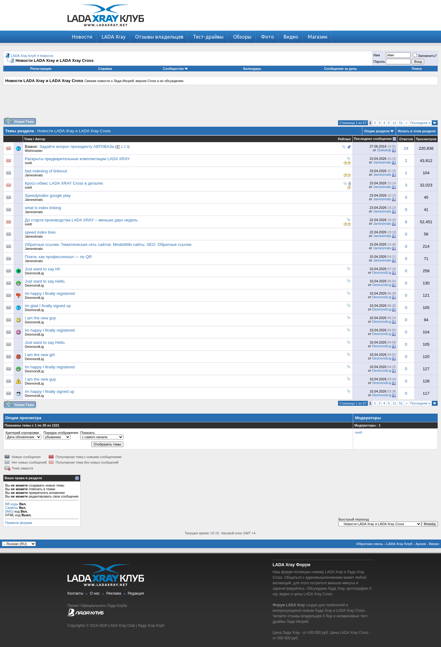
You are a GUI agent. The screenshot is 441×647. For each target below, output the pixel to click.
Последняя (420, 123)
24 (406, 148)
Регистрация (40, 68)
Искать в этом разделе (417, 131)
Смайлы (11, 508)
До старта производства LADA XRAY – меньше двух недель (81, 220)
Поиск (417, 68)
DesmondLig (34, 273)
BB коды (11, 504)
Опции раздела (377, 131)
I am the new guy (40, 318)
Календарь (252, 68)
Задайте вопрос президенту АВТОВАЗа (76, 146)
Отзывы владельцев (159, 36)
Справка (105, 68)
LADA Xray (114, 36)
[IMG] (9, 511)
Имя (376, 55)
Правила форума (18, 523)
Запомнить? (425, 56)
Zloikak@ (384, 150)
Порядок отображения (60, 432)
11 (394, 123)
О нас (95, 593)
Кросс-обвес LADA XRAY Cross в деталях (64, 183)
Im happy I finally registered (50, 293)
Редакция (136, 593)
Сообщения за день (340, 68)
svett (28, 163)
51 (401, 123)
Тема (28, 139)
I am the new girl (40, 354)
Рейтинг (344, 139)
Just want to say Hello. (45, 281)
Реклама (113, 593)
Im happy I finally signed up (49, 391)
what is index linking (43, 207)
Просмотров (426, 139)
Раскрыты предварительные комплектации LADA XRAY (77, 158)
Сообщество (175, 68)
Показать (87, 432)
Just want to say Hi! (42, 269)
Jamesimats (382, 162)
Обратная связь (369, 544)
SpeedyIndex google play (48, 195)
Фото (267, 36)
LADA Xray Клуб (23, 56)
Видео (291, 36)
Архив (421, 544)
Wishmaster (34, 150)
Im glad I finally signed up (48, 305)
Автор (40, 139)
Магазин (317, 36)
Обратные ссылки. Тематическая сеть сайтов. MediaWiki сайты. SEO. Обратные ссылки (108, 244)
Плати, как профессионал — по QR (58, 256)
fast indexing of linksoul (46, 171)
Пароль (379, 61)
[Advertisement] (220, 103)
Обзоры (242, 36)
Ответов (406, 139)
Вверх (434, 544)
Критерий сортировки (22, 432)
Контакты (75, 593)
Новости (82, 36)
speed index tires (40, 232)
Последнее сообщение (373, 139)
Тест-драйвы (208, 36)
